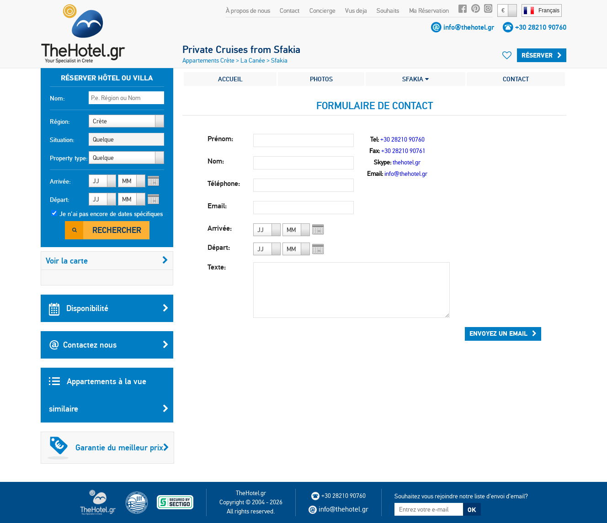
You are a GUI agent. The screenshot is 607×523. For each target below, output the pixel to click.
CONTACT (516, 79)
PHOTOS (321, 79)
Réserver (542, 55)
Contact (289, 10)
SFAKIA (415, 79)
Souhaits (388, 10)
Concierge (322, 10)
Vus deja (356, 10)
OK (472, 510)
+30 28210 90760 (540, 27)
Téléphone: (224, 183)
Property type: (69, 158)
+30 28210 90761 (403, 151)
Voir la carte (107, 260)
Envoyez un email (503, 333)
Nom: (57, 98)
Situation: (62, 140)
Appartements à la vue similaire (109, 399)
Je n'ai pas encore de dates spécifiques (111, 214)
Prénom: (220, 138)
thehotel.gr (407, 162)
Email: (217, 206)
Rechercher (116, 230)
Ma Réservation (429, 10)
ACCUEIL (230, 79)
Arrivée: (60, 181)
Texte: (217, 267)
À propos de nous (248, 10)
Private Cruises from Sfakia (241, 49)
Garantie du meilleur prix (108, 447)
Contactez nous (109, 345)
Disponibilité (109, 308)
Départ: (59, 199)
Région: (60, 121)
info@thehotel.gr (468, 27)
